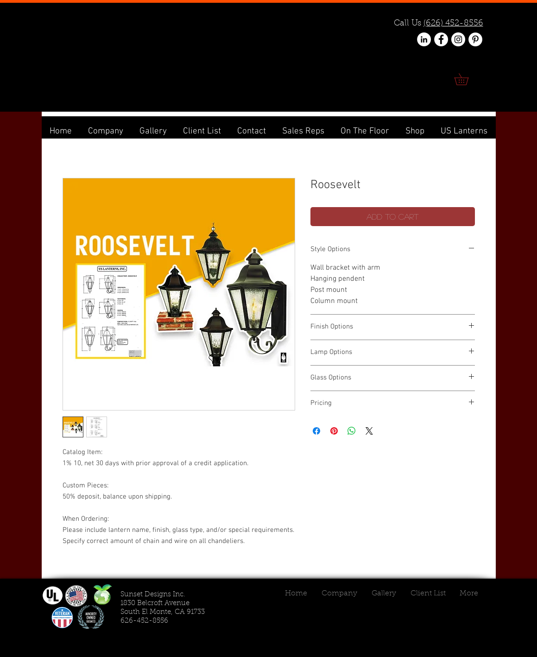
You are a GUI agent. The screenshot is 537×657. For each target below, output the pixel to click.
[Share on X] (369, 430)
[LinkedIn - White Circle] (424, 39)
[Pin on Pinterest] (334, 430)
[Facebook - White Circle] (441, 39)
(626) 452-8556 (453, 23)
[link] (467, 79)
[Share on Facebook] (316, 430)
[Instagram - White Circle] (458, 39)
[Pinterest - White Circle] (475, 39)
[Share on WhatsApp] (351, 430)
